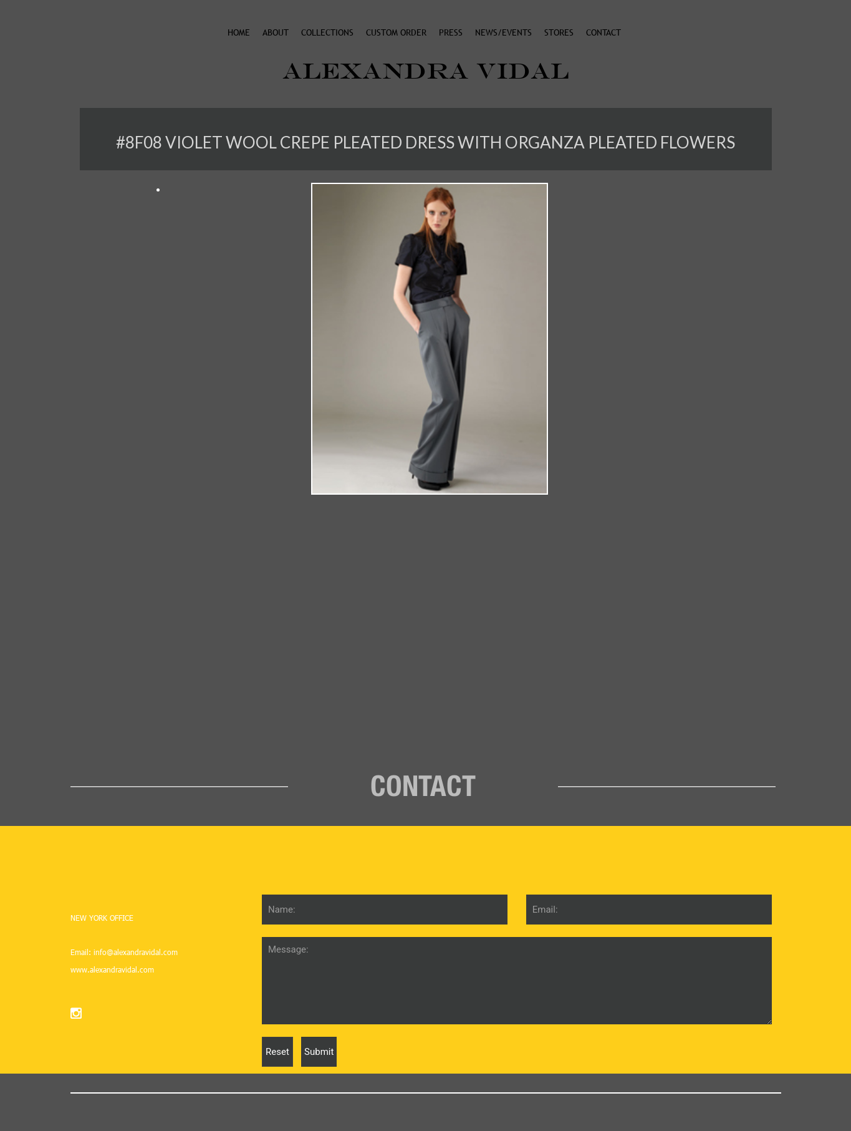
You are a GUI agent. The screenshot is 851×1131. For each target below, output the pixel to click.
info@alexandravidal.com (134, 952)
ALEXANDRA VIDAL (425, 70)
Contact (603, 32)
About (275, 32)
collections (327, 32)
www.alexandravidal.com (112, 969)
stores (559, 32)
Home (239, 32)
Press (451, 32)
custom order (396, 32)
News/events (503, 32)
